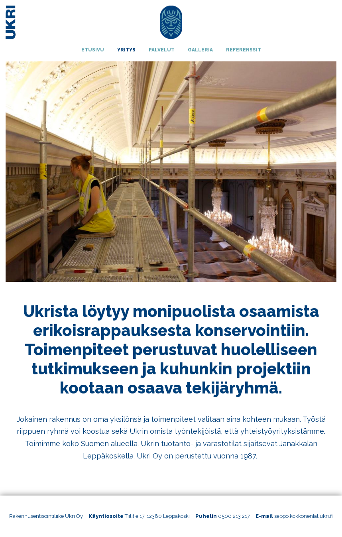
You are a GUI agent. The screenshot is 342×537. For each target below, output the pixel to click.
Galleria (200, 50)
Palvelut (162, 50)
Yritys (126, 50)
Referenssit (243, 50)
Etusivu (92, 50)
